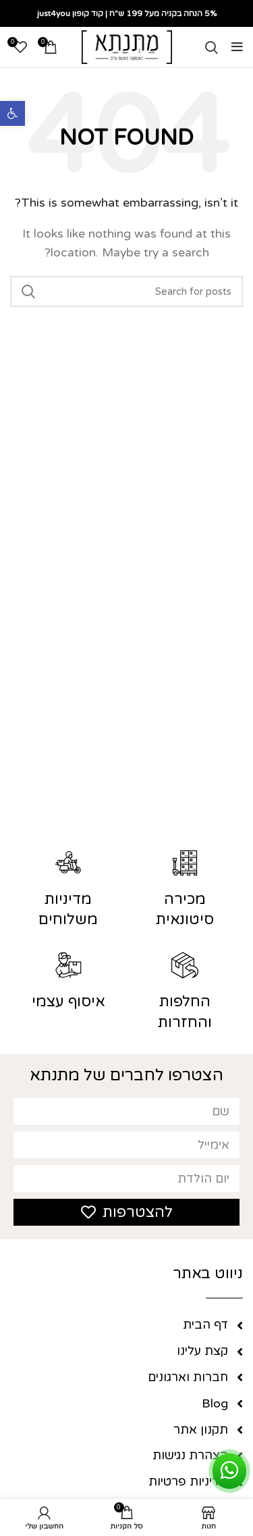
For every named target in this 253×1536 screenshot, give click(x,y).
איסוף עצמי (68, 1001)
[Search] (211, 47)
